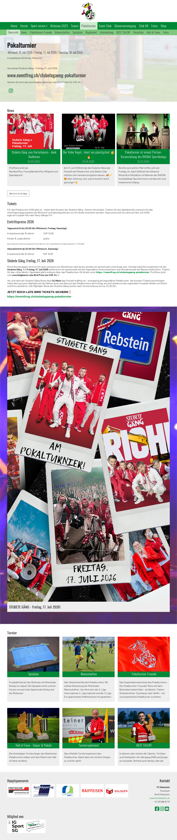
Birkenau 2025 (59, 26)
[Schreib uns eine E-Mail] (167, 808)
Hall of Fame (153, 32)
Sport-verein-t (39, 26)
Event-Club (105, 26)
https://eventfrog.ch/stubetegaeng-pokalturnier (39, 296)
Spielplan (78, 32)
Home (14, 26)
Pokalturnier (88, 26)
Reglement (91, 32)
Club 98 (143, 26)
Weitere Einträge (18, 193)
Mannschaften (62, 32)
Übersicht (13, 32)
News (24, 32)
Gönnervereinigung (125, 26)
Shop (163, 26)
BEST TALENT (123, 32)
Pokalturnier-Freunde (41, 32)
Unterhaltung (107, 32)
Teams (74, 26)
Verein (24, 26)
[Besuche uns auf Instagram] (11, 90)
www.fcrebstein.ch (160, 798)
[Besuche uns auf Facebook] (157, 808)
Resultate (138, 32)
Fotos (154, 26)
